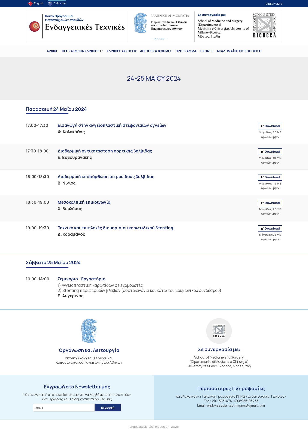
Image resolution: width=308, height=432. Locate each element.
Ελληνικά (60, 3)
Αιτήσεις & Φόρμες (156, 51)
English (38, 3)
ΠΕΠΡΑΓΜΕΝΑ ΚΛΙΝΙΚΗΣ (80, 51)
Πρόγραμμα (185, 51)
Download (272, 126)
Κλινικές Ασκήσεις (122, 51)
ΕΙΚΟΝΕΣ (206, 51)
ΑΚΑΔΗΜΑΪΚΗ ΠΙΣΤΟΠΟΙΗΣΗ (239, 51)
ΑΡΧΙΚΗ (52, 51)
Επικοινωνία (274, 4)
